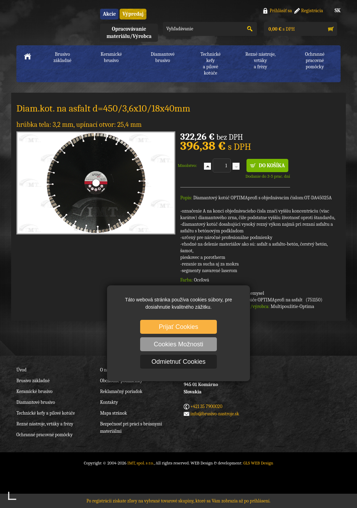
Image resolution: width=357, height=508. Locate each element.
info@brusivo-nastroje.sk (214, 413)
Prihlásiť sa (280, 11)
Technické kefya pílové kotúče (210, 63)
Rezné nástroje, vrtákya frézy (260, 60)
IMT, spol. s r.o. (54, 21)
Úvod (21, 369)
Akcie (109, 14)
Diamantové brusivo (162, 57)
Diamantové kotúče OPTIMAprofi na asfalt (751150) (270, 300)
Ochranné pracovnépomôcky (315, 60)
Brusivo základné (62, 57)
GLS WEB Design (258, 462)
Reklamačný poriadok (121, 391)
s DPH (281, 29)
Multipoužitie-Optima (292, 306)
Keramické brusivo (111, 57)
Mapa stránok (113, 413)
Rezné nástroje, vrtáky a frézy (44, 423)
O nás (105, 369)
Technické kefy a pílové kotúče (45, 413)
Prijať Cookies (178, 326)
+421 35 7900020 (206, 406)
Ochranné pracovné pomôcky (44, 434)
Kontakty (109, 402)
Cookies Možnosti (178, 344)
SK (338, 10)
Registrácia (312, 11)
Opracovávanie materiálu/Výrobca (128, 32)
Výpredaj (132, 14)
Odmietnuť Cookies (179, 361)
